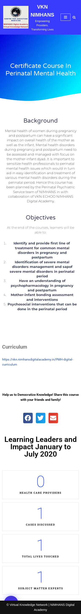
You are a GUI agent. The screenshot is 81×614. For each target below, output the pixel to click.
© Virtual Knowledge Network (27, 604)
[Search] (74, 17)
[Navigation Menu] (65, 17)
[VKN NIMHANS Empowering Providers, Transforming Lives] (28, 17)
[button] (28, 418)
